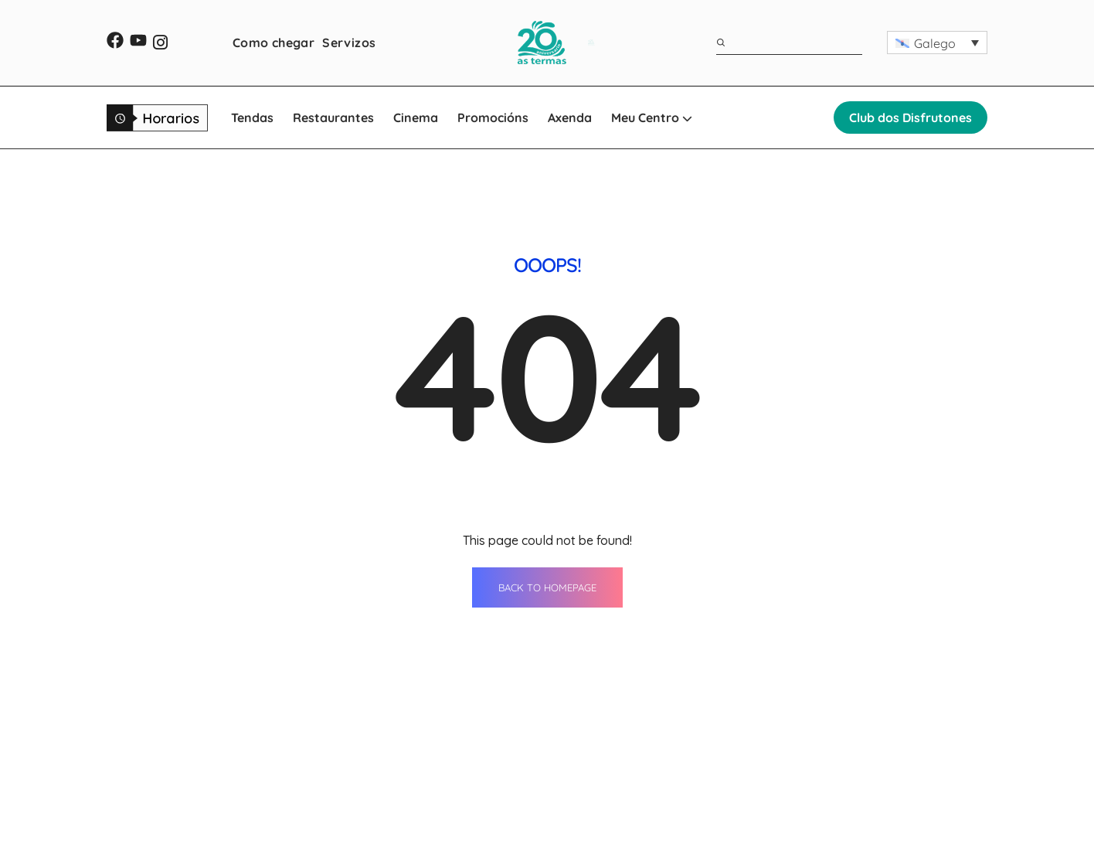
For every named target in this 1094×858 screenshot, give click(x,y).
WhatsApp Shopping (630, 834)
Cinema (415, 117)
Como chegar (273, 42)
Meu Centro (651, 117)
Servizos (348, 42)
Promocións (492, 117)
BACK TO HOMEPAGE (547, 437)
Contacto (775, 748)
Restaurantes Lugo (473, 777)
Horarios (773, 777)
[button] (830, 826)
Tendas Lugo (453, 748)
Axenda (570, 117)
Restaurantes (333, 117)
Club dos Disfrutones (910, 117)
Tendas (252, 117)
